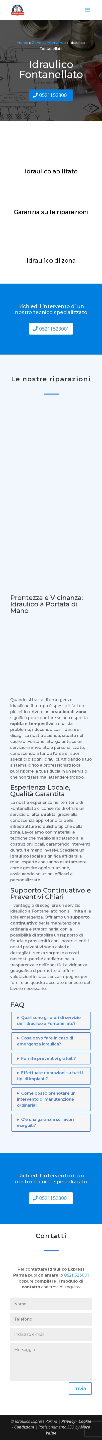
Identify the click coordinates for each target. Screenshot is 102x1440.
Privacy (68, 1421)
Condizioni (24, 1427)
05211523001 (54, 95)
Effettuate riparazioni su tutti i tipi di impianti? (50, 1075)
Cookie (85, 1421)
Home (22, 42)
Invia (80, 1389)
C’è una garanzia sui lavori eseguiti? (45, 1122)
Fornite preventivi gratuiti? (48, 1058)
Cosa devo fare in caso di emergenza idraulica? (45, 1041)
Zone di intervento (49, 42)
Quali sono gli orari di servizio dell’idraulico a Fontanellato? (49, 1020)
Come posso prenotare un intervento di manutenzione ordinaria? (46, 1099)
